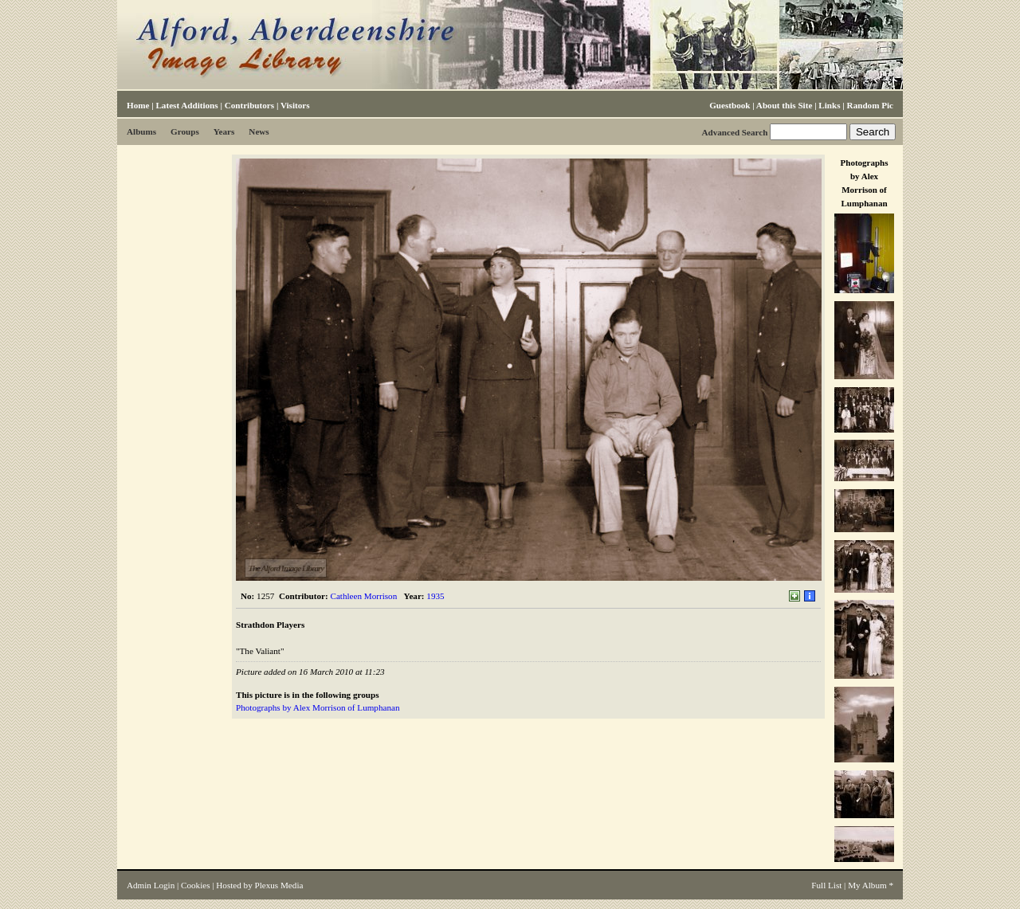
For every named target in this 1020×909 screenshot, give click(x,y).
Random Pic (870, 105)
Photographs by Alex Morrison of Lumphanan (317, 707)
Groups (185, 131)
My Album (867, 885)
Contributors (249, 105)
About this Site (784, 105)
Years (224, 131)
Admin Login (151, 885)
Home (138, 105)
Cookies (195, 885)
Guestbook (729, 105)
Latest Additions (186, 105)
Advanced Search (734, 132)
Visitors (295, 105)
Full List (826, 885)
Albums (141, 131)
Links (829, 105)
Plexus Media (279, 885)
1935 (435, 596)
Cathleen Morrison (364, 596)
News (259, 131)
